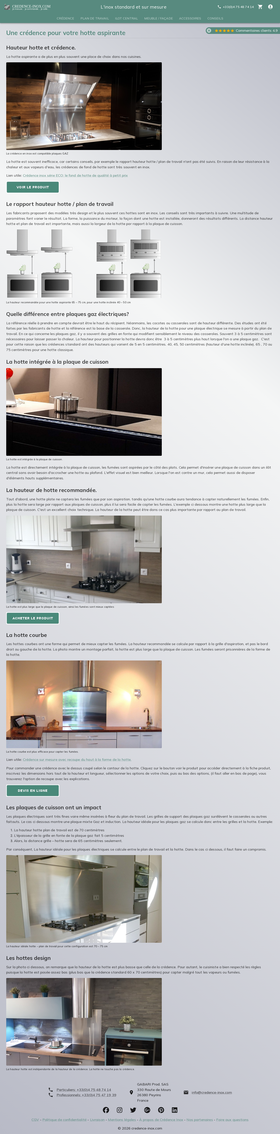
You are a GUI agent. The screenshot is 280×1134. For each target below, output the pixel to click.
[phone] (82, 1089)
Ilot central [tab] (126, 18)
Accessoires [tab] (190, 18)
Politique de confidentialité (64, 1119)
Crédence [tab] (65, 18)
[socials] (106, 1110)
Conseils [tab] (215, 18)
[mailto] (207, 1092)
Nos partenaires (199, 1119)
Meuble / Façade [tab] (158, 18)
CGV (35, 1119)
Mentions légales (122, 1119)
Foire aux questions (232, 1119)
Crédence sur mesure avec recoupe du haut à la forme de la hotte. (77, 759)
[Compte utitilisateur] (270, 7)
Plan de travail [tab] (94, 18)
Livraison (97, 1119)
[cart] (260, 7)
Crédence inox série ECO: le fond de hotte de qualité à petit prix (75, 175)
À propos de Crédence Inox (161, 1119)
